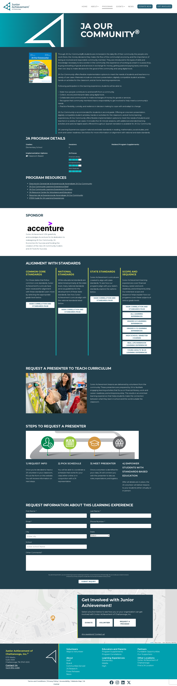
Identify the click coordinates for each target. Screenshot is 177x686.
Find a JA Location (145, 665)
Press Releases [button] (73, 671)
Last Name (95, 511)
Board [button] (69, 663)
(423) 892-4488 (13, 668)
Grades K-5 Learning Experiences (136, 322)
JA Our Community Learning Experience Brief (48, 186)
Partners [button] (142, 649)
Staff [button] (68, 660)
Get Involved (164, 6)
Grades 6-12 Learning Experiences (137, 329)
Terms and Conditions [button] (37, 681)
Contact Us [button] (11, 665)
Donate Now (145, 6)
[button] (124, 7)
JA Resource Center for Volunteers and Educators (50, 192)
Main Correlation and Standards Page (40, 305)
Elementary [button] (107, 660)
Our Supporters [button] (144, 654)
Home (84, 7)
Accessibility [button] (65, 681)
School (29, 542)
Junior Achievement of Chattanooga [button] (147, 661)
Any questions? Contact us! (93, 634)
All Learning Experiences (137, 315)
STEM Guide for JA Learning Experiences (46, 198)
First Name (31, 511)
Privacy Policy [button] (52, 681)
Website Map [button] (76, 681)
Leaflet (152, 642)
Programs (107, 7)
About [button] (69, 658)
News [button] (68, 674)
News (131, 7)
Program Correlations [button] (111, 654)
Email (29, 521)
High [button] (104, 666)
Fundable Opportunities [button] (148, 652)
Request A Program (125, 622)
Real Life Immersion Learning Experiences (137, 344)
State (92, 532)
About (94, 7)
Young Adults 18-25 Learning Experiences (137, 351)
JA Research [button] (71, 669)
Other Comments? (34, 552)
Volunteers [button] (72, 649)
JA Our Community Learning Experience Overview (50, 189)
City (27, 532)
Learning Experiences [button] (113, 658)
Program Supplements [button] (112, 652)
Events (119, 7)
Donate (88, 623)
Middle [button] (105, 663)
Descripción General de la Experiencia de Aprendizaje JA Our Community (60, 184)
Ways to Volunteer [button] (74, 652)
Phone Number (97, 521)
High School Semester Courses (137, 337)
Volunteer (104, 623)
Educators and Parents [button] (114, 649)
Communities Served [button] (75, 666)
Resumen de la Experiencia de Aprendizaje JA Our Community (56, 195)
